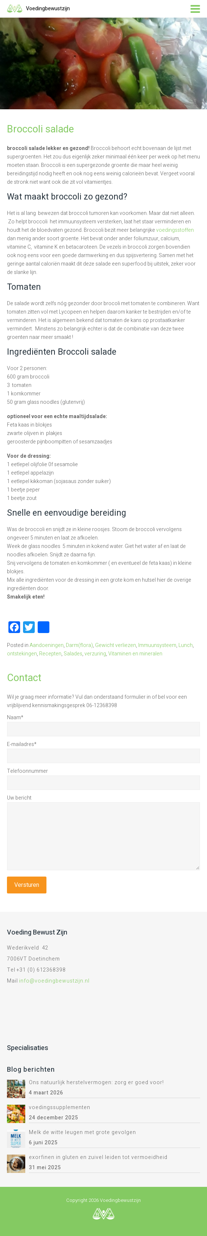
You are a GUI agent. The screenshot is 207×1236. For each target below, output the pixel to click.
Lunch (185, 645)
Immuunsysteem (157, 645)
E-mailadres (22, 744)
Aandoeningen (47, 645)
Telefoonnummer (27, 771)
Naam (15, 717)
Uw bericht (19, 798)
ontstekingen (22, 654)
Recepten (50, 654)
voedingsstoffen (175, 230)
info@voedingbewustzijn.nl (54, 981)
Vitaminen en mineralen (135, 654)
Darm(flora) (79, 645)
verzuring (95, 654)
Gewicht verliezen (115, 645)
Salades (73, 654)
